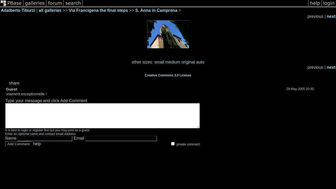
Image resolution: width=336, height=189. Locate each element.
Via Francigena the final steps (98, 10)
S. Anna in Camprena (156, 10)
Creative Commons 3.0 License (168, 75)
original (188, 62)
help (37, 148)
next (331, 16)
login (24, 135)
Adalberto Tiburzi (18, 10)
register (38, 135)
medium (172, 62)
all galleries (50, 10)
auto (200, 62)
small (159, 62)
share (14, 83)
